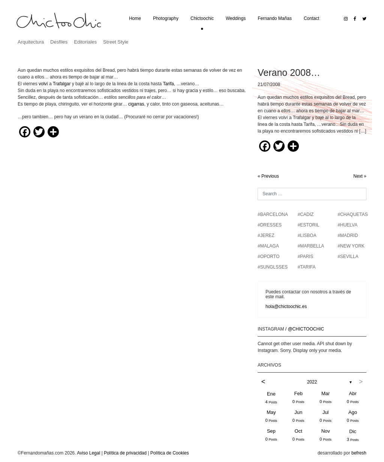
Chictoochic (202, 18)
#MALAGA (268, 246)
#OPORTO (268, 256)
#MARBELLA (311, 246)
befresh (358, 453)
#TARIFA (307, 267)
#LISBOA (307, 235)
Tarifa (168, 83)
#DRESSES (270, 225)
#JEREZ (266, 235)
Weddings (236, 18)
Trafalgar (62, 83)
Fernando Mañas (275, 18)
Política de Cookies (169, 453)
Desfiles (59, 42)
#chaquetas (353, 214)
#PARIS (306, 256)
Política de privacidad (125, 453)
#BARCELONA (273, 214)
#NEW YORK (351, 246)
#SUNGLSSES (273, 267)
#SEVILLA (348, 256)
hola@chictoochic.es (286, 306)
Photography (165, 18)
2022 (312, 382)
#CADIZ (306, 214)
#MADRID (348, 235)
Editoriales (85, 42)
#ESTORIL (309, 225)
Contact (311, 18)
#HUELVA (347, 225)
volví (43, 83)
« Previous (268, 176)
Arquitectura (31, 42)
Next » (359, 176)
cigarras (136, 104)
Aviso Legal (88, 453)
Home (135, 18)
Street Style (115, 42)
